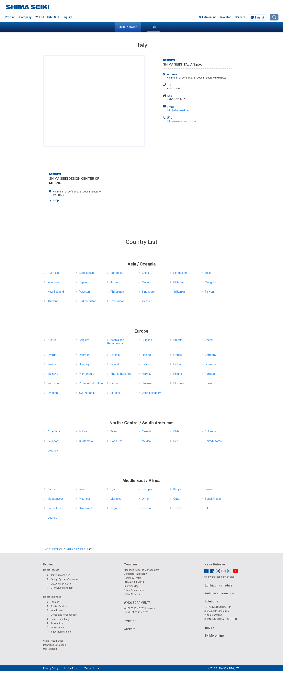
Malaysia (178, 282)
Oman (146, 498)
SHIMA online (207, 17)
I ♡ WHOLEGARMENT (136, 612)
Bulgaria (147, 339)
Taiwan (209, 291)
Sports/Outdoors (58, 606)
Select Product (51, 570)
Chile (176, 431)
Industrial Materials (59, 631)
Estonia (115, 354)
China (145, 272)
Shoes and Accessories (62, 614)
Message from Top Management (141, 570)
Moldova (53, 373)
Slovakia (147, 383)
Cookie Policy (71, 668)
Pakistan (84, 291)
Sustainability (131, 586)
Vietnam (147, 301)
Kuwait (209, 489)
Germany (210, 354)
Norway (146, 373)
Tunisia (146, 508)
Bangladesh (86, 272)
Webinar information (219, 593)
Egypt (114, 489)
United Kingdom (152, 392)
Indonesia (54, 282)
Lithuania (210, 364)
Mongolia (210, 282)
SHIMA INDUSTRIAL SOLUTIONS (221, 619)
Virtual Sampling (213, 615)
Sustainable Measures (216, 611)
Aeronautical (55, 627)
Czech (209, 339)
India (208, 272)
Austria (52, 339)
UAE (207, 508)
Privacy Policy (50, 668)
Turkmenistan (87, 301)
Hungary (84, 364)
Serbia (114, 383)
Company (25, 17)
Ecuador (53, 441)
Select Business (52, 597)
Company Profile (132, 578)
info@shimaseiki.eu (178, 110)
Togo (113, 508)
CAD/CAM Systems (59, 583)
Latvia (177, 364)
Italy (153, 26)
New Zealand (56, 291)
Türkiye (177, 508)
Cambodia (116, 272)
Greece (52, 364)
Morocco (115, 498)
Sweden (53, 392)
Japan (83, 282)
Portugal (210, 373)
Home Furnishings (58, 619)
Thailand (53, 301)
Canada (147, 431)
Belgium (84, 339)
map (56, 200)
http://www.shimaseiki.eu (181, 121)
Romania (53, 383)
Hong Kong (180, 272)
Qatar (176, 498)
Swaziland (85, 508)
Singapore (148, 291)
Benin (82, 489)
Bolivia (83, 431)
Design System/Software (62, 579)
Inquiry (67, 17)
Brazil (114, 431)
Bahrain (52, 489)
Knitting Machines (58, 575)
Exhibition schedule (218, 585)
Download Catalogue (54, 645)
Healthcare (54, 610)
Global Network (128, 26)
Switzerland (86, 392)
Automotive (55, 623)
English (258, 17)
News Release (214, 564)
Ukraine (115, 392)
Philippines (117, 291)
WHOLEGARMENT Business (139, 608)
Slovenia (178, 383)
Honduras (116, 441)
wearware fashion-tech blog (219, 576)
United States (213, 441)
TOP (45, 549)
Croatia (177, 339)
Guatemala (86, 441)
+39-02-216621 (175, 88)
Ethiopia (147, 489)
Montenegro (86, 373)
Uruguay (53, 450)
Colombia (211, 431)
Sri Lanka (179, 291)
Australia (53, 272)
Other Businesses (134, 590)
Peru (176, 441)
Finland (146, 354)
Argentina (54, 431)
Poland (177, 373)
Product (10, 17)
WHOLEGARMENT (47, 17)
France (177, 354)
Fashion (53, 602)
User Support (50, 649)
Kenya (177, 489)
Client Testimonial (53, 640)
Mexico (146, 441)
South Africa (55, 508)
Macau (146, 282)
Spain (208, 383)
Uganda (52, 517)
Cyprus (52, 354)
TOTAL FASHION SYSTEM (217, 607)
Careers (240, 17)
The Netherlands (120, 373)
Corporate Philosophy (135, 574)
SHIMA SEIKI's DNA (134, 582)
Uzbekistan (117, 301)
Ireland (114, 364)
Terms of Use (92, 668)
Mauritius (85, 498)
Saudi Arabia (213, 498)
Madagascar (55, 498)
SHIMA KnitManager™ (60, 587)
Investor (225, 17)
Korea (114, 282)
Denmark (84, 354)
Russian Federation (91, 383)
